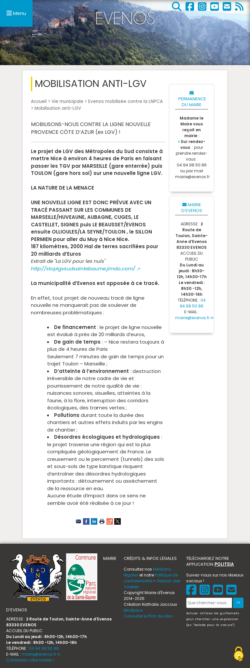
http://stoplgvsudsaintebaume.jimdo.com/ (83, 268)
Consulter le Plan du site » (149, 616)
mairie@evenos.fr (192, 317)
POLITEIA (224, 564)
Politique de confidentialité (151, 578)
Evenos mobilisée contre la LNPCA (125, 101)
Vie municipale (67, 101)
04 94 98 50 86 (193, 303)
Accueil (39, 101)
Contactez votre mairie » (30, 660)
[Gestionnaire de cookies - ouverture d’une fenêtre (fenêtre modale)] (238, 654)
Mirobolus (133, 610)
